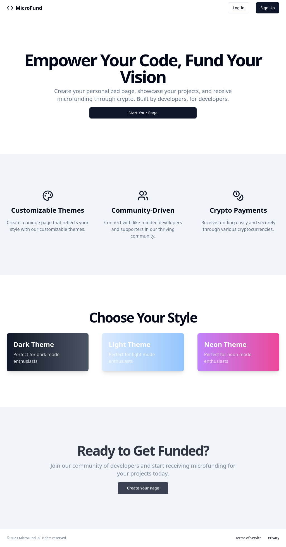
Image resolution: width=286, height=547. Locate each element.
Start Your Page (143, 112)
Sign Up (267, 7)
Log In (238, 7)
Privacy (273, 538)
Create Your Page (143, 490)
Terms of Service (248, 538)
